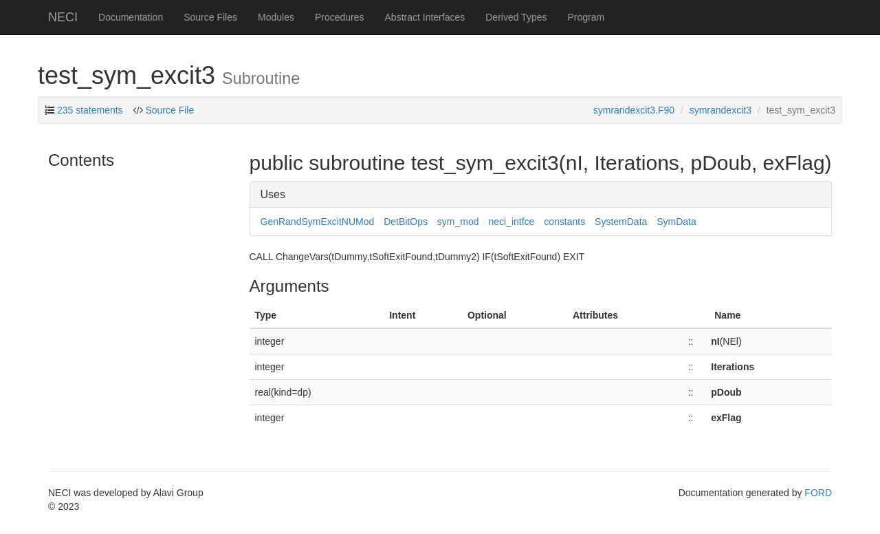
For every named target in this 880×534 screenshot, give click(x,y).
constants (564, 221)
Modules (276, 17)
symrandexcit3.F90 (633, 110)
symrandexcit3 (720, 110)
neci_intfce (511, 221)
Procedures (339, 17)
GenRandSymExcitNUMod (318, 221)
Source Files (210, 17)
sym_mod (458, 221)
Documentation (130, 17)
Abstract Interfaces (425, 17)
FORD (818, 492)
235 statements (90, 110)
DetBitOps (406, 221)
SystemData (621, 221)
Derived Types (516, 17)
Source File (169, 110)
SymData (676, 221)
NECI (63, 17)
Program (585, 17)
